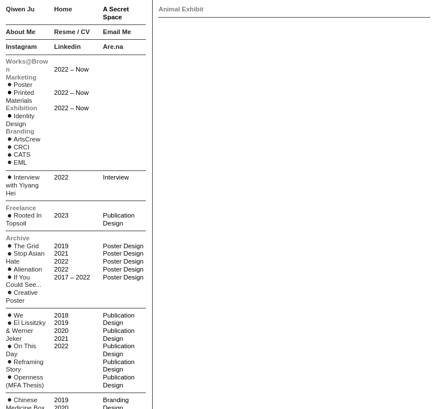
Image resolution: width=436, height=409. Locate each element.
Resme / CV (72, 31)
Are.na (113, 46)
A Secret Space (116, 13)
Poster (19, 84)
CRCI (18, 147)
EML (20, 162)
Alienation (24, 269)
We (14, 315)
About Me (20, 31)
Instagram (21, 46)
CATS (18, 154)
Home (63, 9)
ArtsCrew (23, 139)
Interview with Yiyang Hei (22, 185)
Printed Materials (20, 96)
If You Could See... (23, 281)
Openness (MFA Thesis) (25, 381)
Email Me (117, 31)
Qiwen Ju (20, 9)
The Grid (22, 246)
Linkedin (67, 46)
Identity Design (20, 119)
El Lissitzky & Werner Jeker (25, 330)
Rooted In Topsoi (23, 219)
